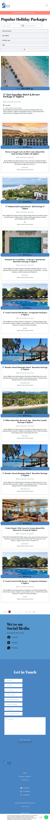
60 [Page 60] (30, 611)
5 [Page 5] (20, 611)
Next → (34, 611)
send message (25, 740)
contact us (25, 780)
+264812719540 (25, 806)
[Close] (48, 13)
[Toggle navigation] (47, 5)
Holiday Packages (25, 776)
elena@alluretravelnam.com (25, 803)
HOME (25, 773)
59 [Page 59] (26, 611)
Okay (41, 817)
